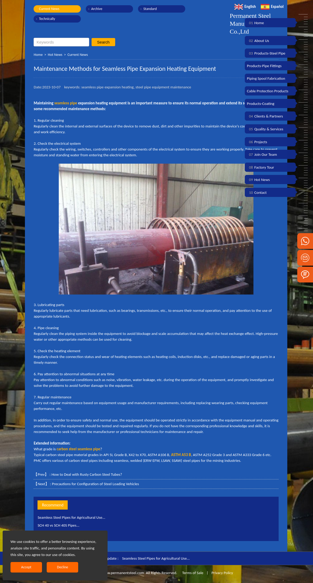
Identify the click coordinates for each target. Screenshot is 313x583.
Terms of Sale (192, 572)
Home (38, 54)
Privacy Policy (222, 572)
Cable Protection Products (267, 91)
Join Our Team (262, 154)
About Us (258, 40)
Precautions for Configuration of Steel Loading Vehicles (95, 484)
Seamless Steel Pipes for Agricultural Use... (71, 517)
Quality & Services (265, 129)
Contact (257, 192)
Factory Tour (260, 167)
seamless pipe (65, 103)
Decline (62, 567)
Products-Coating (260, 103)
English (245, 6)
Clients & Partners (265, 116)
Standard (150, 9)
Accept (26, 567)
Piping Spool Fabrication (266, 78)
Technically (47, 19)
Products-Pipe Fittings (264, 65)
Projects (257, 142)
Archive (96, 9)
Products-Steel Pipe (266, 53)
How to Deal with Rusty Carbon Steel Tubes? (86, 474)
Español (272, 6)
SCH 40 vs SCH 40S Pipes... (58, 525)
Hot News (55, 54)
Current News (49, 9)
